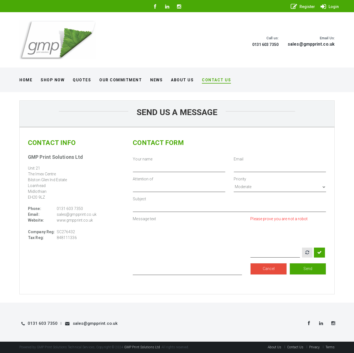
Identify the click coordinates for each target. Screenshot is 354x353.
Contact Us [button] (295, 347)
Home (25, 80)
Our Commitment (120, 80)
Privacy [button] (314, 347)
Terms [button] (330, 347)
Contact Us (216, 80)
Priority (240, 179)
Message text (144, 219)
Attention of (143, 179)
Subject (139, 199)
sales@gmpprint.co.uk (311, 44)
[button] (301, 6)
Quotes (82, 80)
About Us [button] (275, 347)
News (156, 80)
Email (239, 159)
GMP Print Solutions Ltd (142, 347)
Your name (142, 159)
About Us (182, 80)
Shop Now (52, 80)
